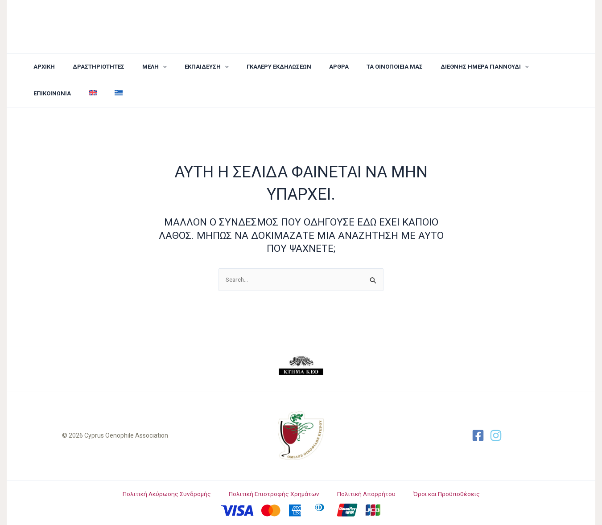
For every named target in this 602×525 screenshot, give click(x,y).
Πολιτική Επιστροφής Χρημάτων (278, 494)
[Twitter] (496, 435)
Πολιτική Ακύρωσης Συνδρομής (175, 494)
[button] (139, 66)
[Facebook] (478, 435)
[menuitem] (546, 66)
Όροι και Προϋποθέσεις (439, 494)
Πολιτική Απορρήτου (365, 494)
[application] (147, 66)
